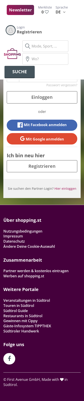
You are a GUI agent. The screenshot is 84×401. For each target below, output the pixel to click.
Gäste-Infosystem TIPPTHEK (27, 325)
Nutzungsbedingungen (22, 231)
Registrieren (42, 166)
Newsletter (20, 10)
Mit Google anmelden (42, 139)
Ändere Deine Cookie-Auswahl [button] (29, 246)
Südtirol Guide (15, 310)
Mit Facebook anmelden (42, 125)
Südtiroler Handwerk (21, 331)
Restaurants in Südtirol (22, 315)
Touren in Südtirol (18, 305)
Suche (19, 72)
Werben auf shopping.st (23, 276)
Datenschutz (14, 241)
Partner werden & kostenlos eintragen (36, 270)
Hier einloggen (65, 188)
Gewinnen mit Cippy (20, 320)
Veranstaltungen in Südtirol (26, 300)
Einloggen (42, 97)
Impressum (13, 236)
